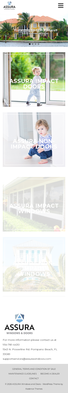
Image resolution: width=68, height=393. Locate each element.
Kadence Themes (34, 389)
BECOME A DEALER (50, 373)
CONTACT (34, 378)
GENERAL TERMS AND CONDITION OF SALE (34, 369)
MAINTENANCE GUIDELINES (23, 373)
